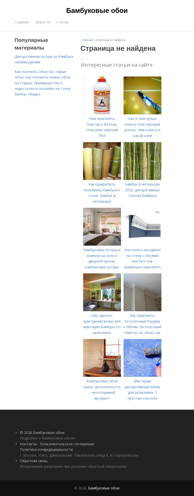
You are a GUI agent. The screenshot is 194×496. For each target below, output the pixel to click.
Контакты (28, 443)
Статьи (62, 22)
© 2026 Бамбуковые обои (42, 432)
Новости (42, 22)
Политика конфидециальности (46, 449)
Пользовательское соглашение (67, 443)
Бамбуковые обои (97, 10)
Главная (22, 22)
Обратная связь (34, 460)
